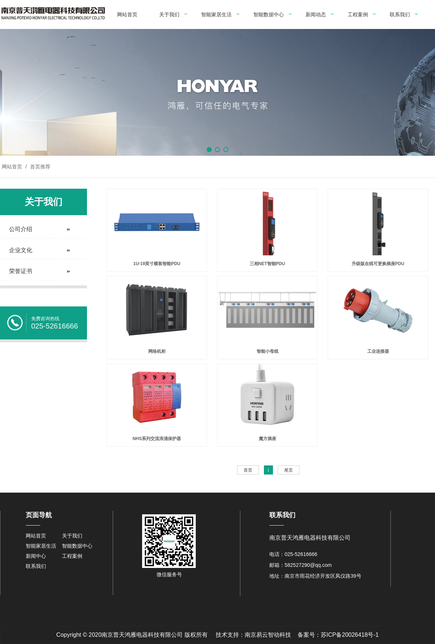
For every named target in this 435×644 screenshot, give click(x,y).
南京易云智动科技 (268, 635)
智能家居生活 (216, 14)
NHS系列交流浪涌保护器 (157, 438)
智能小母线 (267, 351)
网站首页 (127, 14)
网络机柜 (157, 351)
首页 (248, 470)
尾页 (288, 470)
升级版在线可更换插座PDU (378, 263)
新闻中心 (36, 556)
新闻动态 (316, 14)
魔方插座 (267, 438)
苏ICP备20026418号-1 (350, 635)
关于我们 (169, 14)
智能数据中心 (268, 14)
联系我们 (400, 14)
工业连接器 (378, 351)
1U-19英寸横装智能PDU (156, 263)
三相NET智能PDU (267, 263)
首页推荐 (39, 167)
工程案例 (358, 14)
